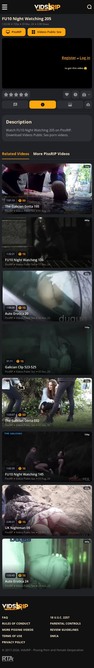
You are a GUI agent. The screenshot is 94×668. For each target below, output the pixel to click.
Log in (85, 57)
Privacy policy (13, 642)
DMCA (54, 636)
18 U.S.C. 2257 (59, 617)
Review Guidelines (64, 630)
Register (69, 57)
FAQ (5, 617)
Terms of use (12, 636)
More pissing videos (17, 630)
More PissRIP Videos (51, 153)
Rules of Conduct (16, 623)
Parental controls (65, 623)
